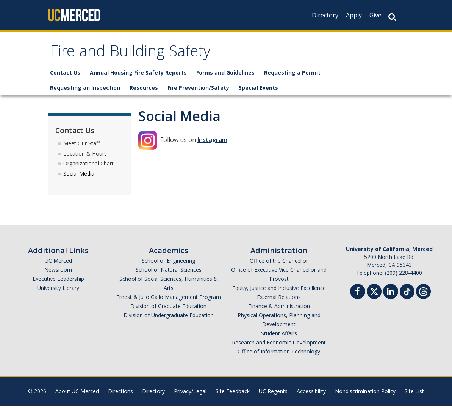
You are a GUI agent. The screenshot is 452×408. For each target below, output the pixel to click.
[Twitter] (374, 293)
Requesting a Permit (292, 74)
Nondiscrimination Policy (365, 393)
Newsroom (58, 272)
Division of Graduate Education (168, 308)
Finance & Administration (279, 308)
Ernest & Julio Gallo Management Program (168, 299)
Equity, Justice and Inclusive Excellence (279, 290)
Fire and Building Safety (139, 54)
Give (375, 15)
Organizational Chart (88, 165)
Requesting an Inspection (85, 89)
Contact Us (65, 74)
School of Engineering (168, 262)
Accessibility (311, 393)
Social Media (78, 175)
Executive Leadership (58, 281)
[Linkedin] (390, 294)
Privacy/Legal (190, 393)
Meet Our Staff (81, 145)
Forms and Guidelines (225, 74)
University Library (58, 290)
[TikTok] (407, 293)
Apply (354, 15)
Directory (325, 15)
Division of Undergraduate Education (169, 317)
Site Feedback (233, 393)
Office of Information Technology (279, 353)
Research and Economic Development (279, 344)
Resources (144, 89)
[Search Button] (392, 16)
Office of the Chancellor (279, 262)
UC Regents (273, 393)
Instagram (212, 142)
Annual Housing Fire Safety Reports (138, 74)
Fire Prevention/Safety (198, 89)
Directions (120, 393)
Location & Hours (85, 155)
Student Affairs (279, 335)
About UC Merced (77, 393)
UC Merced (58, 262)
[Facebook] (357, 294)
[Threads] (423, 293)
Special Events (258, 89)
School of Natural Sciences (169, 272)
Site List (414, 393)
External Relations (279, 299)
